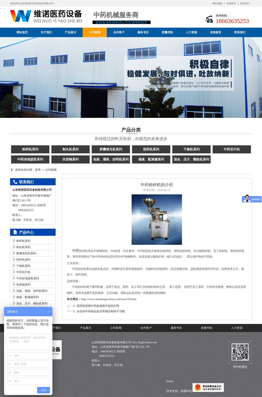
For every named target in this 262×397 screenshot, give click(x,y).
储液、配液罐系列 (151, 159)
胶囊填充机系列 (111, 149)
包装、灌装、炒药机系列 (111, 159)
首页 (38, 169)
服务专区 (176, 327)
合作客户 (146, 327)
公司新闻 (51, 169)
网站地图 (217, 3)
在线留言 (231, 3)
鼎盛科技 (186, 391)
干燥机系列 (191, 149)
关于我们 (55, 327)
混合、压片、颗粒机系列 (191, 159)
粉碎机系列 (30, 149)
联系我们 (245, 3)
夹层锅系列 (70, 159)
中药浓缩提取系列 (30, 159)
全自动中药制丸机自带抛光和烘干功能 (101, 311)
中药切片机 (232, 149)
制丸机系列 (70, 149)
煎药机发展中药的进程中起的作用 (98, 305)
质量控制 (206, 327)
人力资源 (236, 327)
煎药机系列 (151, 149)
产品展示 (85, 327)
